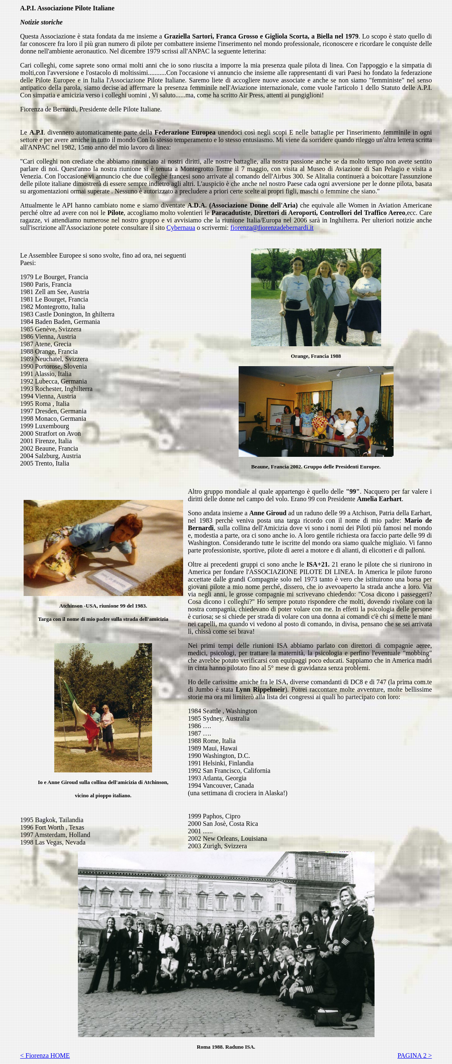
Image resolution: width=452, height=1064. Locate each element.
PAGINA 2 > (414, 1055)
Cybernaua (181, 227)
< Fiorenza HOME (45, 1055)
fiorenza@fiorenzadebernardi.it (272, 227)
